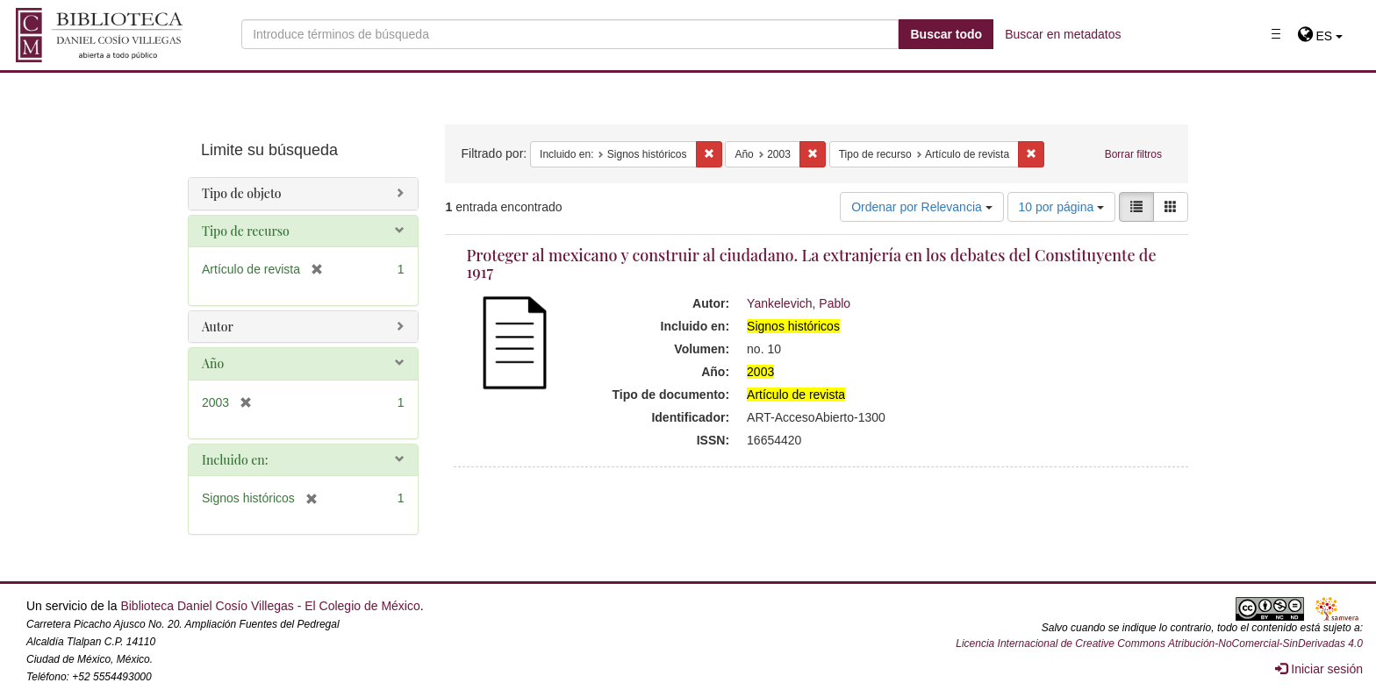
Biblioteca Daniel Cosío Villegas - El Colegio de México (269, 606)
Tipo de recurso (246, 231)
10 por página (1062, 207)
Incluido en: (235, 460)
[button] (1320, 36)
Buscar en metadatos (1063, 34)
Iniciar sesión (1319, 669)
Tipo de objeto (242, 193)
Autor (217, 326)
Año (213, 363)
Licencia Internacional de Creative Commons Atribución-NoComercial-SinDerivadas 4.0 (1159, 643)
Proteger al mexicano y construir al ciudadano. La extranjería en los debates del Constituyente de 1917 (812, 264)
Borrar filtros (1133, 154)
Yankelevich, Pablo (798, 303)
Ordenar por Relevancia (922, 207)
